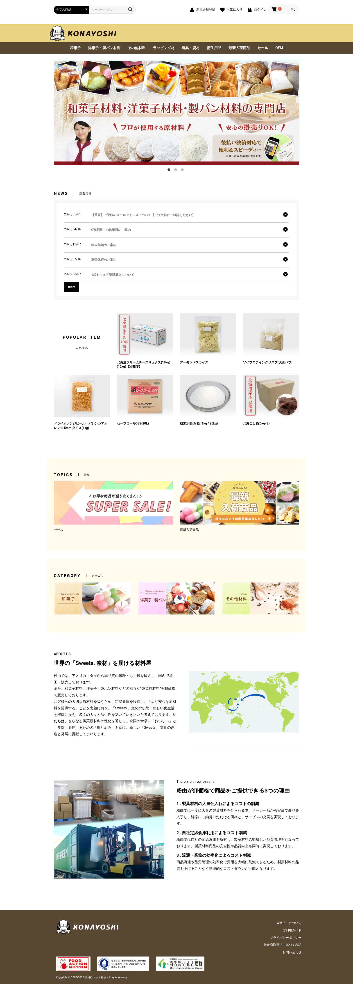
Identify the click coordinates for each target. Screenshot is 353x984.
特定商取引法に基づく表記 (282, 945)
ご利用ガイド (292, 930)
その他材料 (137, 48)
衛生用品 (214, 48)
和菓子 (75, 48)
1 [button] (169, 170)
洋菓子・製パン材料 (104, 48)
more (71, 287)
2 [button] (176, 170)
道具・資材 (191, 48)
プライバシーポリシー (285, 937)
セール (262, 48)
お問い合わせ (292, 952)
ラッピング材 (163, 48)
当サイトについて (288, 923)
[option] (176, 113)
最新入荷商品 (239, 48)
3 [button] (183, 170)
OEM (279, 48)
